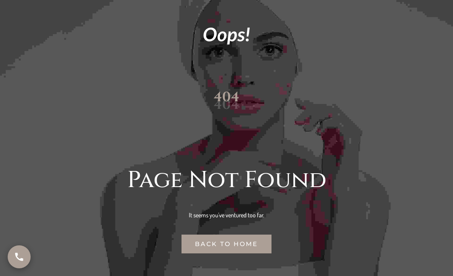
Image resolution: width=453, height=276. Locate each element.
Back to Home (226, 244)
